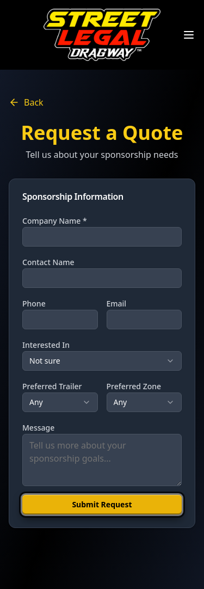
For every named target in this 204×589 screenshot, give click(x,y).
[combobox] (102, 361)
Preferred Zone (134, 386)
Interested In (46, 345)
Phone (34, 303)
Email (117, 303)
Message (38, 427)
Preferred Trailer (52, 386)
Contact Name (48, 262)
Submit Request (102, 504)
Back (26, 102)
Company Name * (54, 221)
